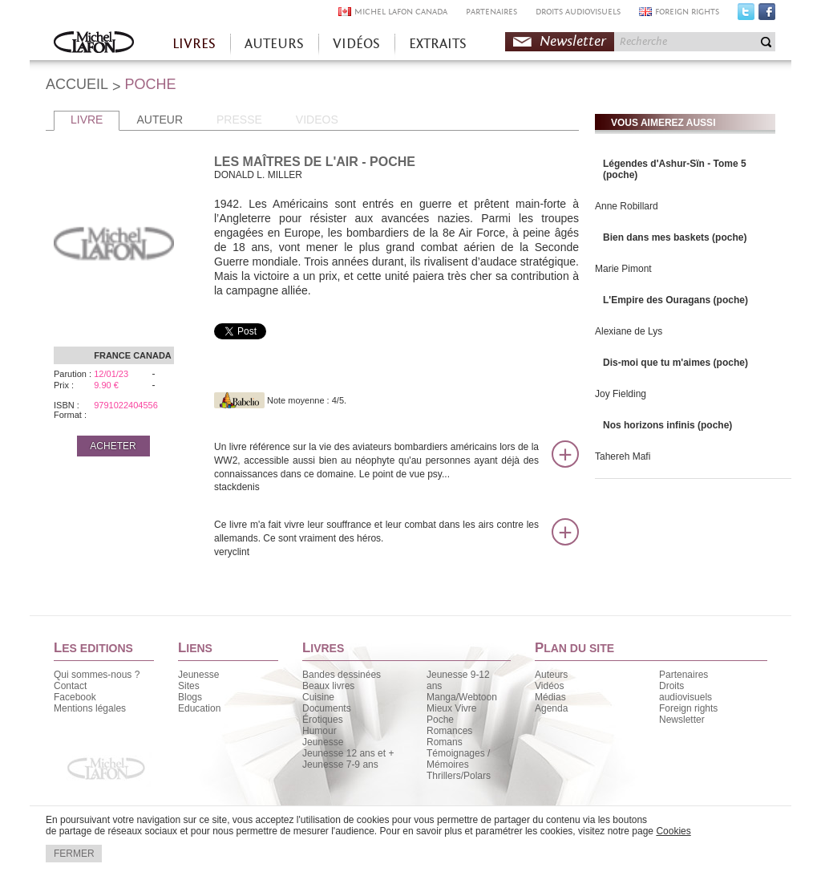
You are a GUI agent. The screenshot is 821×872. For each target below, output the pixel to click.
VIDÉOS (356, 43)
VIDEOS (317, 119)
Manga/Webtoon (462, 697)
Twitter (746, 15)
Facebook (766, 15)
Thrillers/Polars (459, 775)
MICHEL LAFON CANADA (400, 11)
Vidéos (549, 686)
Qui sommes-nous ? (97, 674)
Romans (445, 742)
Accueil (94, 43)
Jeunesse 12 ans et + (348, 753)
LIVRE (87, 119)
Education (199, 708)
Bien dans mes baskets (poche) (674, 237)
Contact (70, 686)
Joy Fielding (620, 393)
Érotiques (322, 719)
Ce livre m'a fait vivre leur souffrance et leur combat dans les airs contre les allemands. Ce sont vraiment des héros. (376, 538)
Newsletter (573, 41)
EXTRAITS (438, 43)
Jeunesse (198, 674)
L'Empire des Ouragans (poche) (675, 300)
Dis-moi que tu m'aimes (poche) (675, 362)
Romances (449, 730)
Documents (326, 708)
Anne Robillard (626, 206)
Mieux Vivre (451, 708)
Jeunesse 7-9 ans (340, 764)
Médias (550, 697)
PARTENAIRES (491, 11)
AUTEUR (159, 119)
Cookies (673, 831)
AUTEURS (274, 43)
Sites (189, 686)
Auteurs (551, 674)
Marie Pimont (623, 268)
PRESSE (239, 119)
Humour (319, 730)
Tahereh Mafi (622, 456)
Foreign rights (688, 708)
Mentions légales (90, 708)
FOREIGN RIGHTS (687, 11)
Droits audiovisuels (685, 691)
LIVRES (194, 43)
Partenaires (683, 674)
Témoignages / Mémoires (458, 759)
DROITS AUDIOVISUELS (578, 11)
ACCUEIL (77, 84)
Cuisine (318, 697)
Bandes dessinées (341, 674)
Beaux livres (328, 686)
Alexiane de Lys (628, 331)
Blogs (190, 697)
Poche (440, 719)
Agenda (551, 708)
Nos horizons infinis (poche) (667, 425)
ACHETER (112, 446)
